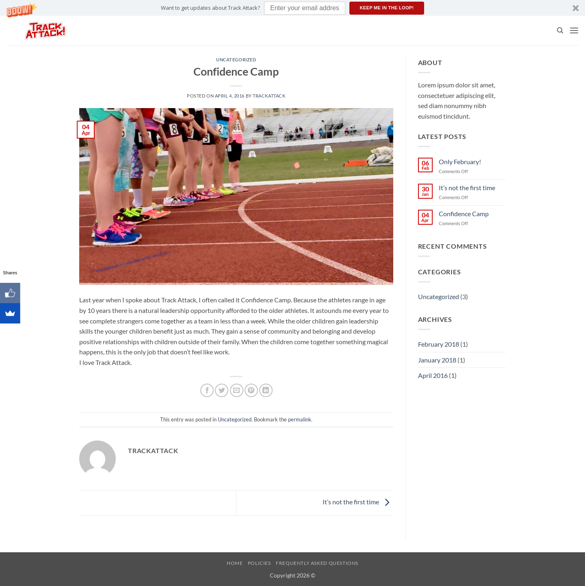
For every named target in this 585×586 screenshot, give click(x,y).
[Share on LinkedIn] (266, 390)
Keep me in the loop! (387, 7)
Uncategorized (236, 59)
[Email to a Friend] (236, 390)
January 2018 (437, 360)
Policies (259, 563)
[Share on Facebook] (207, 390)
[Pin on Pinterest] (251, 390)
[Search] (560, 30)
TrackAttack (269, 95)
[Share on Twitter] (221, 390)
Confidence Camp (464, 213)
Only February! (460, 161)
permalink (299, 419)
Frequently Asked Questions (317, 563)
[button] (292, 8)
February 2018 (438, 344)
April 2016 (433, 375)
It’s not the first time (358, 502)
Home (235, 563)
